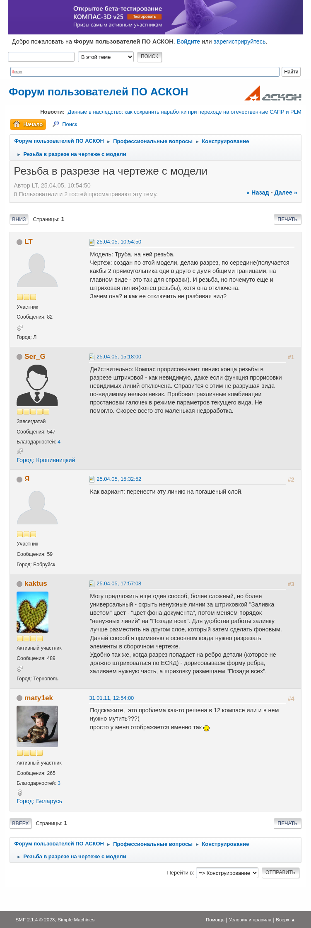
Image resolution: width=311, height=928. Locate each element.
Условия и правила (250, 919)
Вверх (20, 823)
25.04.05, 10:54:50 (118, 242)
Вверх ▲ (285, 919)
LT (28, 241)
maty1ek (38, 698)
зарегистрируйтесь (240, 41)
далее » (286, 192)
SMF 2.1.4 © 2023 (35, 919)
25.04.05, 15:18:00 (118, 356)
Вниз (19, 219)
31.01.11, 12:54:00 (111, 698)
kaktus (35, 583)
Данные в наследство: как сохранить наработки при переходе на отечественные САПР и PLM (184, 112)
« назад (257, 192)
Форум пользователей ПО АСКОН (98, 91)
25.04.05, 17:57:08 (118, 583)
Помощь (215, 919)
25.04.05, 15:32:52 (118, 479)
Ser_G (35, 356)
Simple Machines (76, 919)
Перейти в (180, 873)
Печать (287, 219)
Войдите (188, 41)
